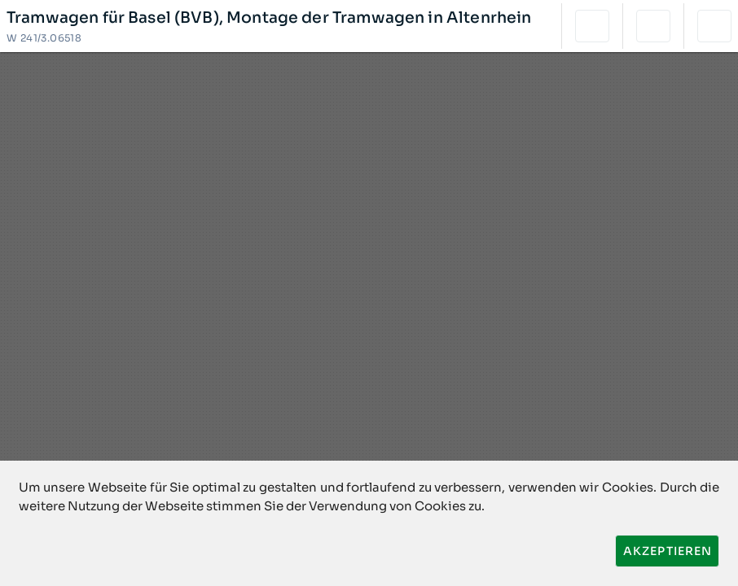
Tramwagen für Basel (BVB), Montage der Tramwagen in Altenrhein (269, 18)
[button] (592, 26)
